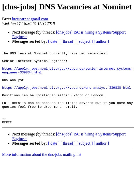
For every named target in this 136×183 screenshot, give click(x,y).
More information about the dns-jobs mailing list (41, 169)
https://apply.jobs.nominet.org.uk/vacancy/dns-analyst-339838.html (66, 95)
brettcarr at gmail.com (30, 19)
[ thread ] (68, 41)
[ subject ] (85, 41)
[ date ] (53, 41)
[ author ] (101, 41)
